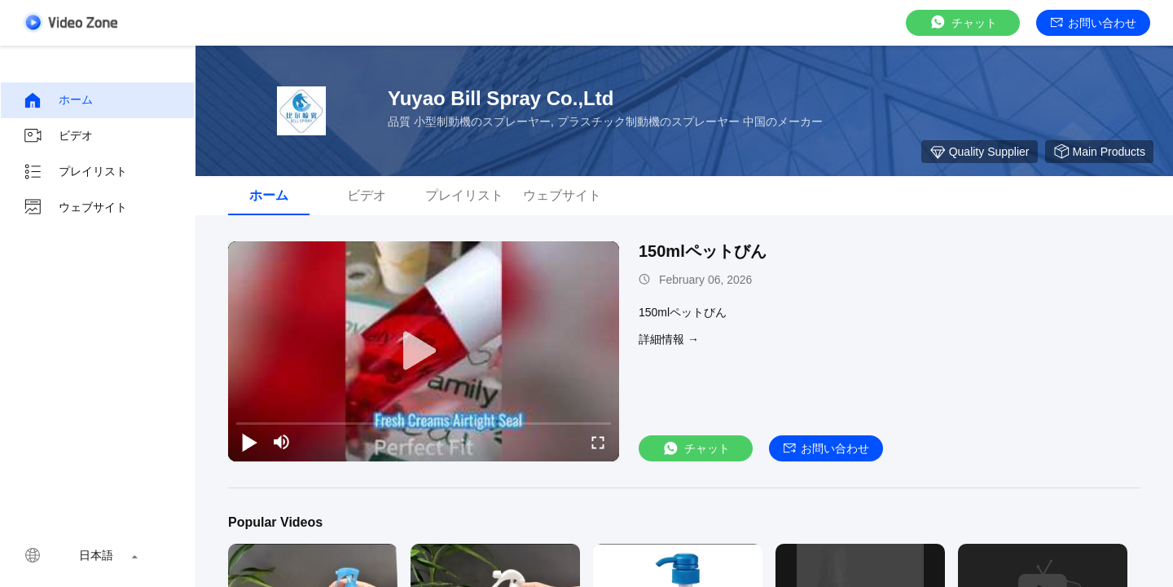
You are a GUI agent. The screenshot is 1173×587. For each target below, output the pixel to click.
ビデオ (58, 136)
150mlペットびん (703, 251)
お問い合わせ (1093, 22)
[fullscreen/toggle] (598, 442)
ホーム (58, 100)
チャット (963, 22)
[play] (423, 351)
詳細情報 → (669, 339)
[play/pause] (249, 442)
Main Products (1099, 151)
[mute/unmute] (282, 442)
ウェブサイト (75, 208)
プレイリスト (75, 172)
